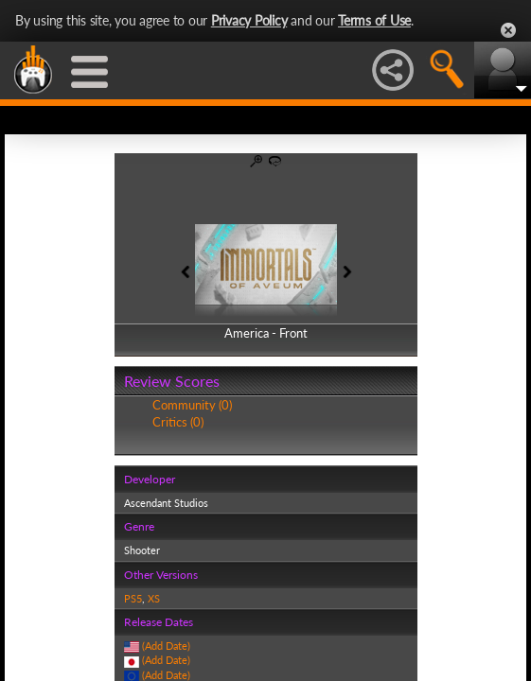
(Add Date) (166, 645)
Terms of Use (374, 20)
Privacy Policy (249, 20)
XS (154, 598)
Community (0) (192, 404)
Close (508, 30)
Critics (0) (178, 421)
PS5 (133, 598)
